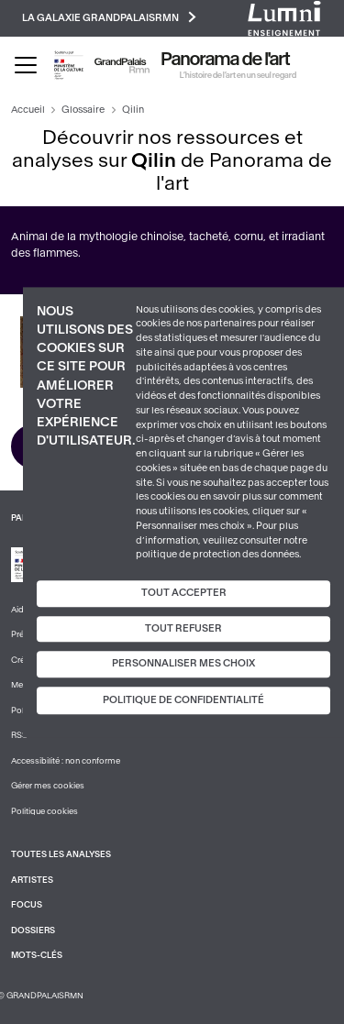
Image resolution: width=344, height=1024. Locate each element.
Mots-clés (36, 955)
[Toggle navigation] (25, 65)
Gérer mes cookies (47, 785)
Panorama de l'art (225, 59)
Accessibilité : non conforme (65, 760)
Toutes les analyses (61, 854)
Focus (26, 904)
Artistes (32, 880)
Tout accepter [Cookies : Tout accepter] (184, 593)
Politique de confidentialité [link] (183, 700)
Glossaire (83, 110)
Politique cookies (44, 811)
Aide (19, 609)
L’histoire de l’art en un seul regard (238, 75)
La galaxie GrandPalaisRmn (109, 17)
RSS (19, 735)
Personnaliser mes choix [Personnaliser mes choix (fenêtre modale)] (183, 664)
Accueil (28, 110)
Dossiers (33, 930)
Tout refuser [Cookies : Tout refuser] (183, 628)
